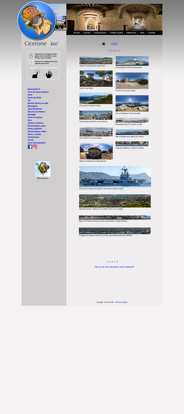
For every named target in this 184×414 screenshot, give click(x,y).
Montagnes (33, 106)
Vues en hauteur (35, 117)
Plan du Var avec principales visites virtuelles (113, 267)
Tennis (31, 140)
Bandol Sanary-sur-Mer (38, 103)
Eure (30, 120)
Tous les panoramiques (38, 92)
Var (29, 100)
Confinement (33, 137)
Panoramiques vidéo (37, 131)
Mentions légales (121, 302)
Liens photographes (37, 143)
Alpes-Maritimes (35, 109)
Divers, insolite (34, 134)
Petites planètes (35, 129)
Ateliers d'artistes (35, 123)
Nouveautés (33, 89)
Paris (30, 95)
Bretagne (32, 114)
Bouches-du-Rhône (36, 112)
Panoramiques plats (37, 126)
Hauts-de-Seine (34, 98)
